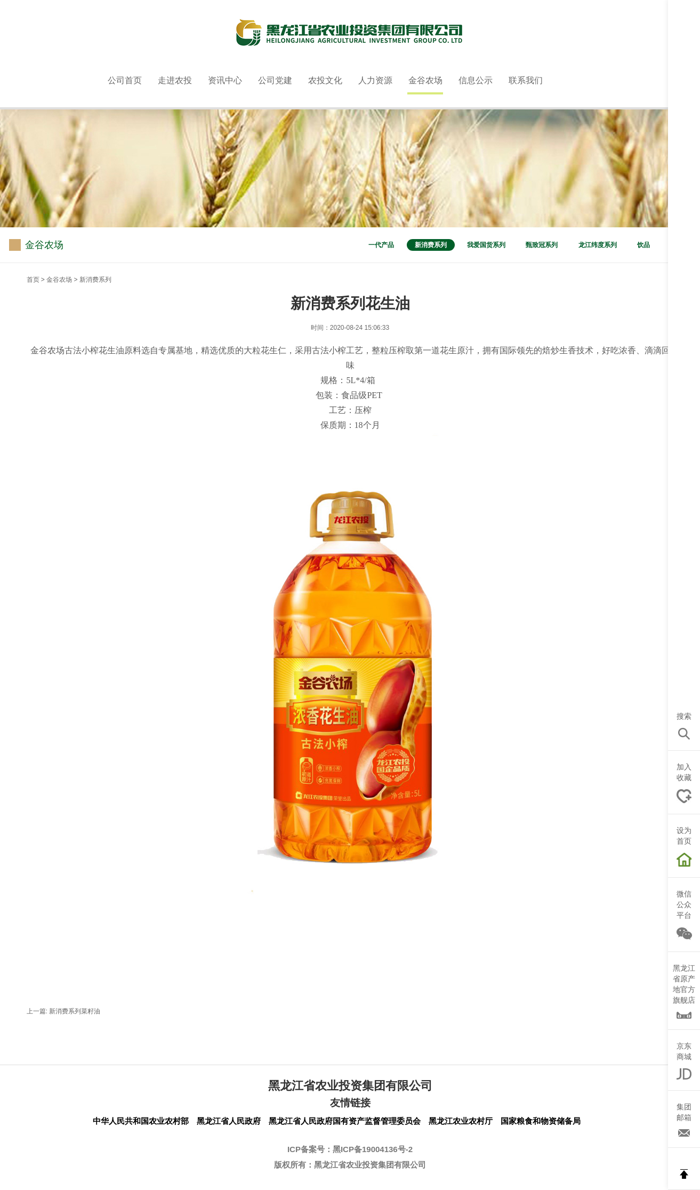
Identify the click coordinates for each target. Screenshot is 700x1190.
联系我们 (526, 80)
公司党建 (275, 80)
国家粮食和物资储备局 (541, 1120)
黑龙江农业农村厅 (461, 1120)
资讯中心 (225, 80)
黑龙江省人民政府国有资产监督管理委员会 (345, 1120)
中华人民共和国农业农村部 (141, 1120)
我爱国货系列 (486, 245)
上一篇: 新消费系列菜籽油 (64, 1011)
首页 (33, 279)
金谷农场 (425, 80)
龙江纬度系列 (597, 245)
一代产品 (381, 245)
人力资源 (375, 80)
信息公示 (475, 80)
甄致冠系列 (542, 245)
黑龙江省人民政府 (229, 1120)
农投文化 (325, 80)
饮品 (643, 245)
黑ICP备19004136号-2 (373, 1149)
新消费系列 (431, 245)
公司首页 (125, 80)
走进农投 (175, 80)
